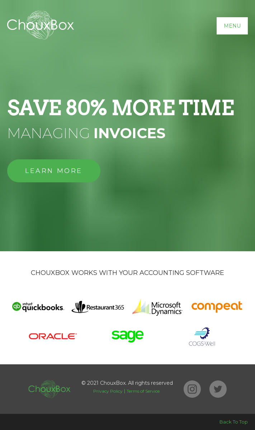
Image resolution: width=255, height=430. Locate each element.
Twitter (218, 389)
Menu (232, 26)
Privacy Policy (108, 391)
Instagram (192, 389)
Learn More (53, 171)
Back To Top (233, 422)
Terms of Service (143, 391)
